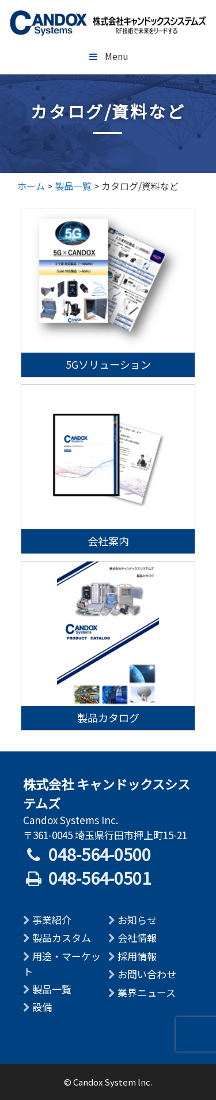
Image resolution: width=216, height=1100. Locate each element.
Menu (108, 56)
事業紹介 (51, 919)
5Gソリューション (108, 364)
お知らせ (137, 919)
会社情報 (137, 937)
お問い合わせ (147, 974)
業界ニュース (147, 992)
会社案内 (108, 540)
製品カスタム (61, 937)
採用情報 (137, 956)
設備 (42, 1007)
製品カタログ (108, 717)
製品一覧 (51, 989)
